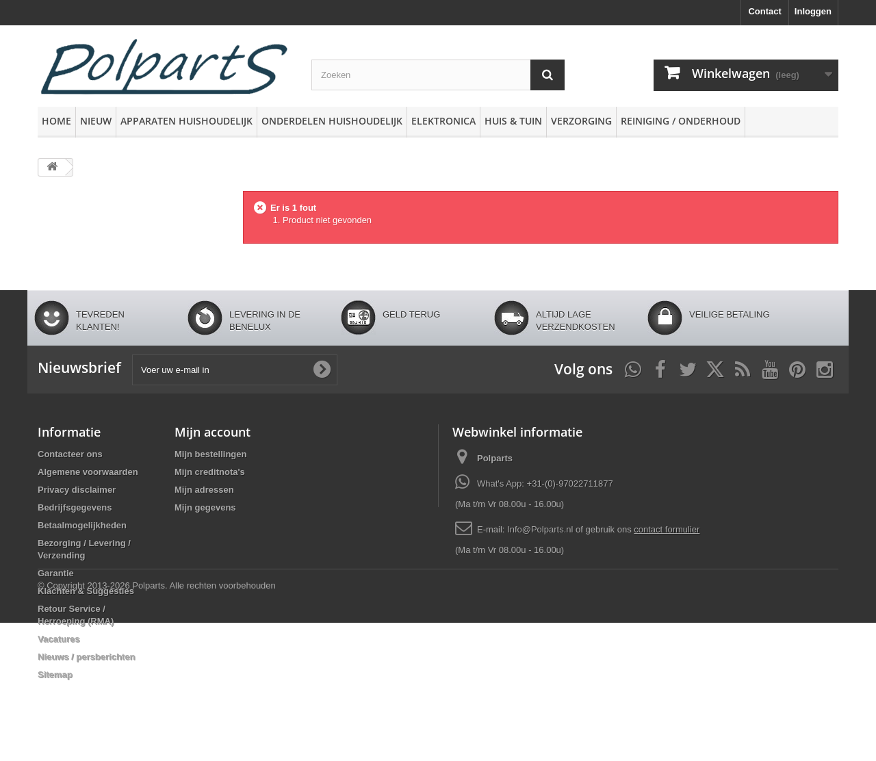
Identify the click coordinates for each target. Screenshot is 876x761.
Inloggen (813, 11)
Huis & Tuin (513, 120)
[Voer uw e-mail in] (234, 369)
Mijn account (212, 432)
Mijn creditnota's (210, 472)
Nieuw (96, 120)
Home (56, 120)
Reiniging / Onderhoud (680, 120)
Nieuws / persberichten (86, 657)
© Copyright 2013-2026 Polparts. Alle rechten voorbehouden (157, 724)
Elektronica (443, 120)
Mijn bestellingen (210, 454)
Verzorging (581, 120)
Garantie (56, 573)
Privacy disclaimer (77, 490)
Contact (764, 11)
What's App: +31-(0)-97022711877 (545, 483)
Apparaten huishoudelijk (186, 120)
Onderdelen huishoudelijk (331, 120)
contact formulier (666, 529)
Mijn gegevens (205, 507)
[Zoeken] (547, 75)
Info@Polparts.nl (541, 529)
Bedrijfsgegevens (75, 507)
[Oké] (321, 369)
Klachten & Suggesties (86, 591)
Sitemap (55, 674)
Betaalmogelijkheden (82, 525)
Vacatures (58, 639)
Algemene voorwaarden (88, 472)
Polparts (495, 458)
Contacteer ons (70, 454)
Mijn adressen (204, 490)
